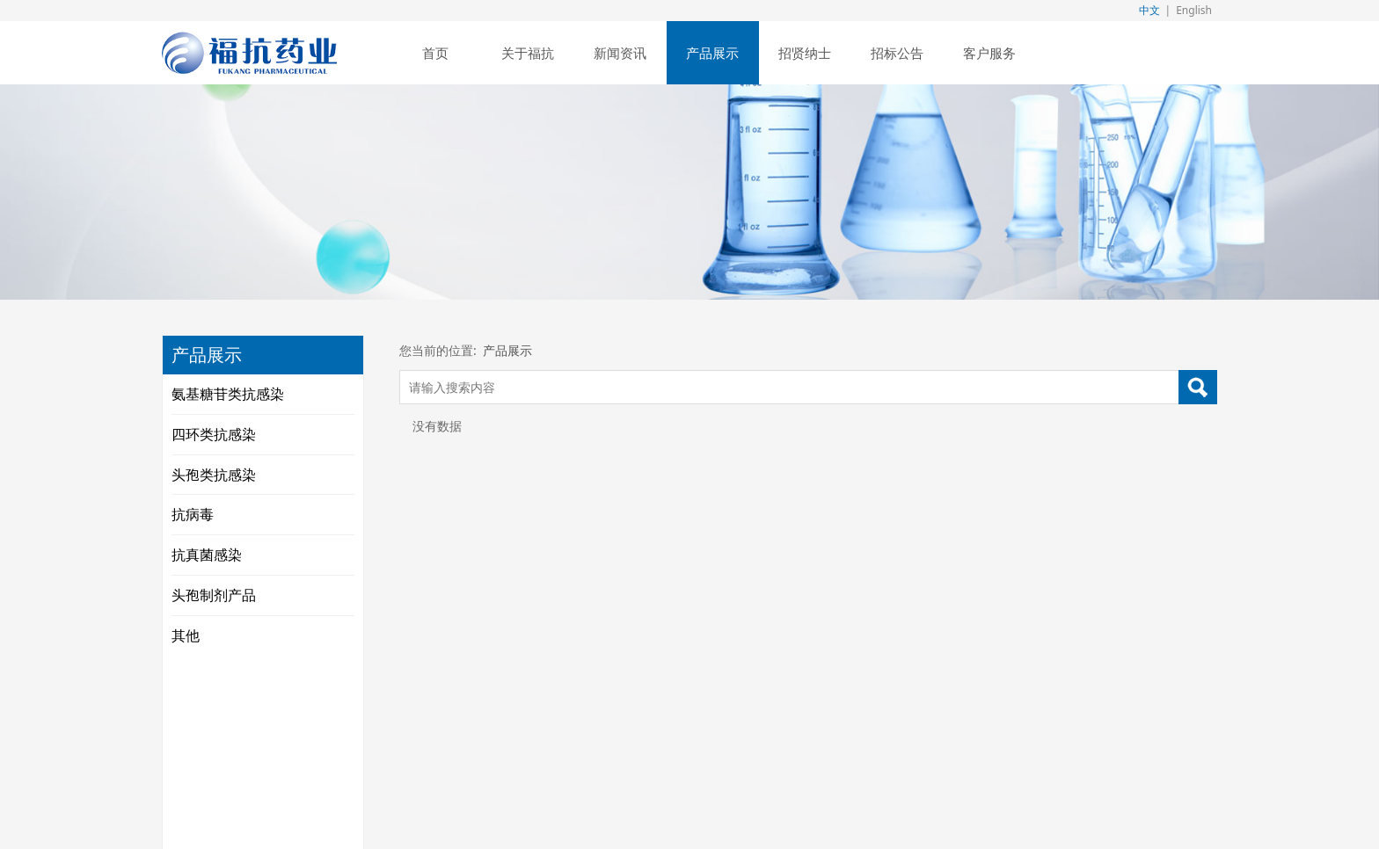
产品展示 (712, 53)
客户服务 (989, 53)
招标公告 (897, 53)
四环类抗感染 (213, 434)
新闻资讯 (620, 53)
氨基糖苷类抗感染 (227, 393)
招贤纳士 (804, 53)
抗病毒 (192, 514)
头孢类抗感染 (213, 474)
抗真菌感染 (206, 554)
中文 (1149, 10)
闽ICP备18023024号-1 (883, 734)
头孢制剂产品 (213, 595)
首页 (435, 53)
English (1194, 10)
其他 (185, 635)
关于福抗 (527, 53)
